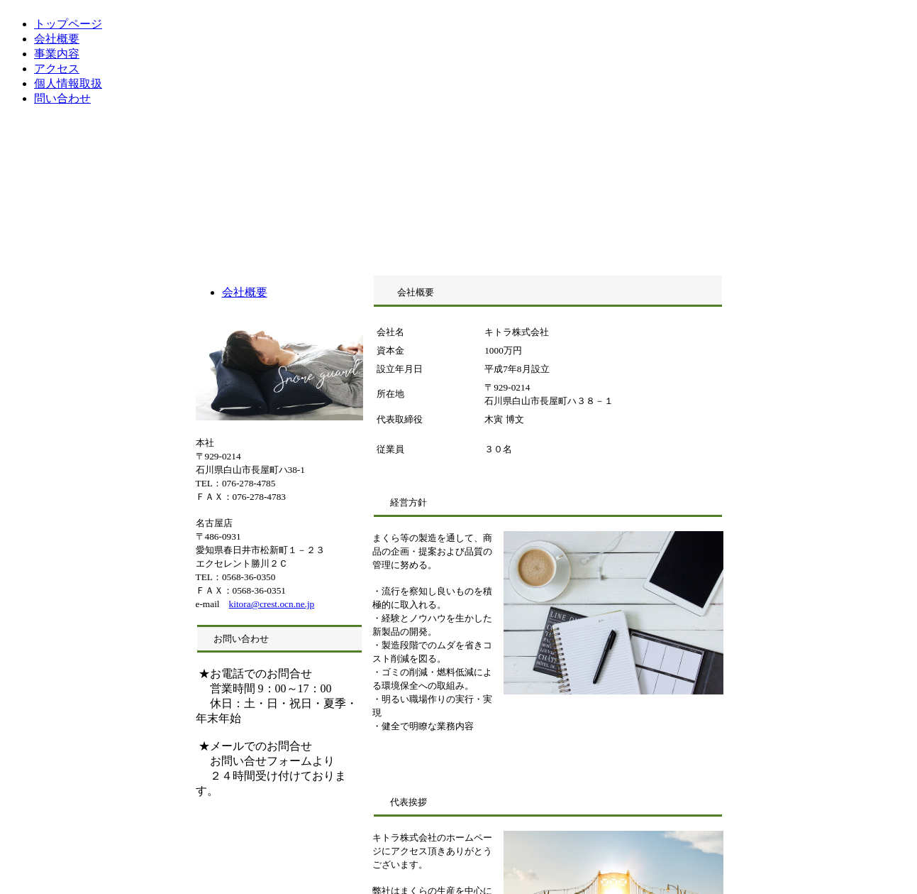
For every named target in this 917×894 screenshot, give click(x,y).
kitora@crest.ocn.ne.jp (272, 604)
